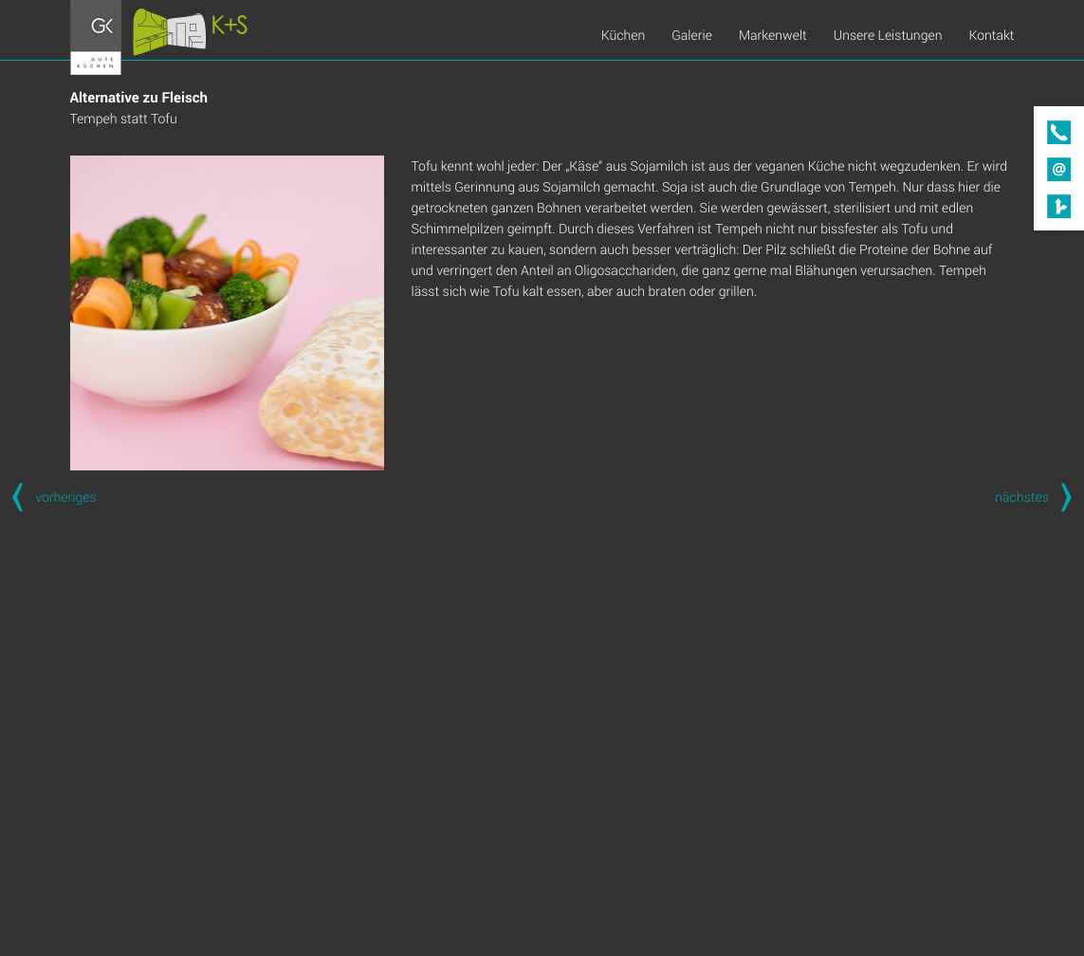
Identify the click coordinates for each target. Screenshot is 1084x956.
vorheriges (48, 496)
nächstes (1039, 496)
